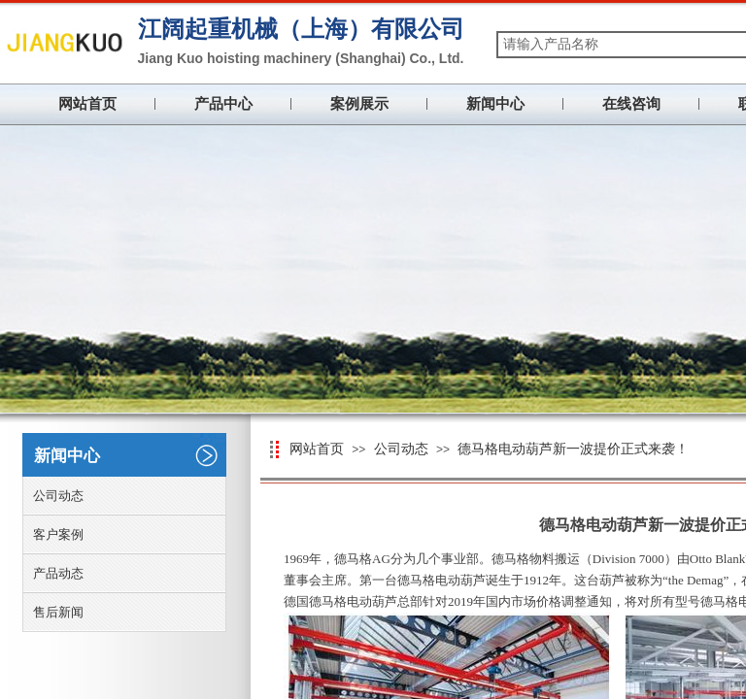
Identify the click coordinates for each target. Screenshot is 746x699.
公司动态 (401, 449)
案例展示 (359, 104)
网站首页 (87, 104)
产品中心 (223, 104)
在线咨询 (631, 104)
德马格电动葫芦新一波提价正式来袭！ (573, 449)
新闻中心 (495, 104)
